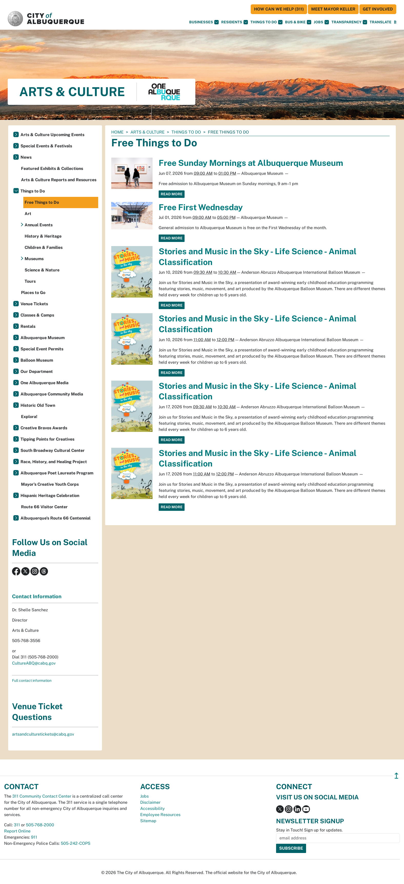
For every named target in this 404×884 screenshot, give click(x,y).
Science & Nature (42, 270)
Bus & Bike (298, 22)
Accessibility (152, 808)
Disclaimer (150, 802)
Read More (172, 194)
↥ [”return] (396, 775)
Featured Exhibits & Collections (52, 168)
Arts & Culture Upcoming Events (52, 134)
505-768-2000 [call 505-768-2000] (40, 824)
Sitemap (148, 820)
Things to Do (186, 132)
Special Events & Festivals (46, 146)
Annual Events (39, 224)
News (26, 157)
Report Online (17, 831)
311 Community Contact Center (41, 796)
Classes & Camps (37, 315)
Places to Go (33, 292)
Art (28, 213)
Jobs (321, 22)
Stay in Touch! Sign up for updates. (309, 830)
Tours (30, 281)
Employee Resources (160, 814)
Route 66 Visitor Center (44, 506)
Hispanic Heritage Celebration (50, 495)
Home (117, 132)
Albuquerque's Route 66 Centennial (55, 518)
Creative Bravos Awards (44, 427)
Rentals (28, 326)
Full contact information (32, 680)
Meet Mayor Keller (333, 9)
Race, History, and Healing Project (54, 461)
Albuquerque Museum (43, 337)
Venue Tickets (34, 303)
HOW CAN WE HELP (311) (279, 9)
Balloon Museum (37, 360)
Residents (234, 22)
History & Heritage (43, 236)
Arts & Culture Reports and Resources (58, 179)
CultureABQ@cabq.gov (34, 663)
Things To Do (266, 22)
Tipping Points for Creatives (47, 439)
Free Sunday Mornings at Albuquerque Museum (251, 163)
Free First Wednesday (201, 207)
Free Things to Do (42, 202)
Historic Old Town (38, 405)
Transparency (349, 22)
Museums (34, 258)
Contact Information (37, 596)
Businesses (204, 22)
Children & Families (44, 247)
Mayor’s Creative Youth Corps (50, 484)
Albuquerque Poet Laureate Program (57, 473)
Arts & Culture (147, 132)
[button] (380, 22)
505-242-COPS (75, 843)
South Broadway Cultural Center (53, 450)
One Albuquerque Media (44, 382)
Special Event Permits (42, 349)
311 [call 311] (17, 824)
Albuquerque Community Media (52, 394)
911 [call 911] (34, 837)
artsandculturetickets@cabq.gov (43, 734)
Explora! (29, 416)
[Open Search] (395, 22)
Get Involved (378, 9)
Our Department (37, 371)
